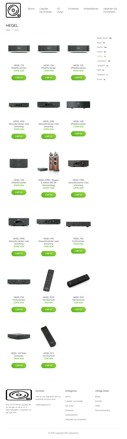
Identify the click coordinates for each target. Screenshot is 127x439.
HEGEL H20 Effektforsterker (78, 124)
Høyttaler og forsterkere (110, 11)
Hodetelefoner (91, 9)
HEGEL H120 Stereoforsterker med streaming (19, 125)
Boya (101, 44)
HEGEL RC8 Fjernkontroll (78, 300)
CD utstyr (60, 11)
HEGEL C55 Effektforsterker (78, 68)
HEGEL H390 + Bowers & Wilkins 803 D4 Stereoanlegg (48, 184)
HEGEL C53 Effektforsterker (18, 68)
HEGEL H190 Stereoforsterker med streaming (49, 125)
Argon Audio (104, 40)
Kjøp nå (19, 79)
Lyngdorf (103, 67)
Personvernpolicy (102, 412)
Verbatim (103, 76)
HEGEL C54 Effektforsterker (48, 68)
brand (31, 9)
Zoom (101, 81)
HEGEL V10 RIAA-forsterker (19, 356)
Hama (101, 53)
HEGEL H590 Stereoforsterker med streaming (19, 243)
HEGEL (101, 58)
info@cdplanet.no (43, 406)
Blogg (97, 398)
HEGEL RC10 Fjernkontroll (48, 300)
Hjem (8, 32)
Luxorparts (104, 62)
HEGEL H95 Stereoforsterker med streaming (49, 243)
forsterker (73, 9)
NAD (101, 72)
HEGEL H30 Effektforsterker (18, 183)
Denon (102, 49)
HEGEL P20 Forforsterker (78, 241)
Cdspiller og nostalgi (45, 11)
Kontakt (98, 403)
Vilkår (97, 407)
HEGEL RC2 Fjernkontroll (48, 356)
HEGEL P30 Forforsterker (19, 300)
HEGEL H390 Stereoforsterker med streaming (78, 184)
